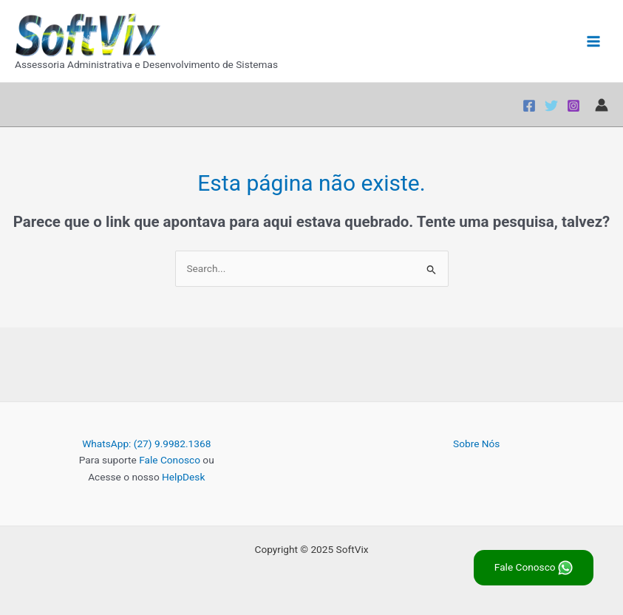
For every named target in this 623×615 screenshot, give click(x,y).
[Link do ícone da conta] (601, 105)
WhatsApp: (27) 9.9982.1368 (146, 443)
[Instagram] (573, 105)
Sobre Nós (476, 443)
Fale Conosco (169, 460)
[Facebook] (529, 105)
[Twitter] (551, 105)
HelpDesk (183, 477)
